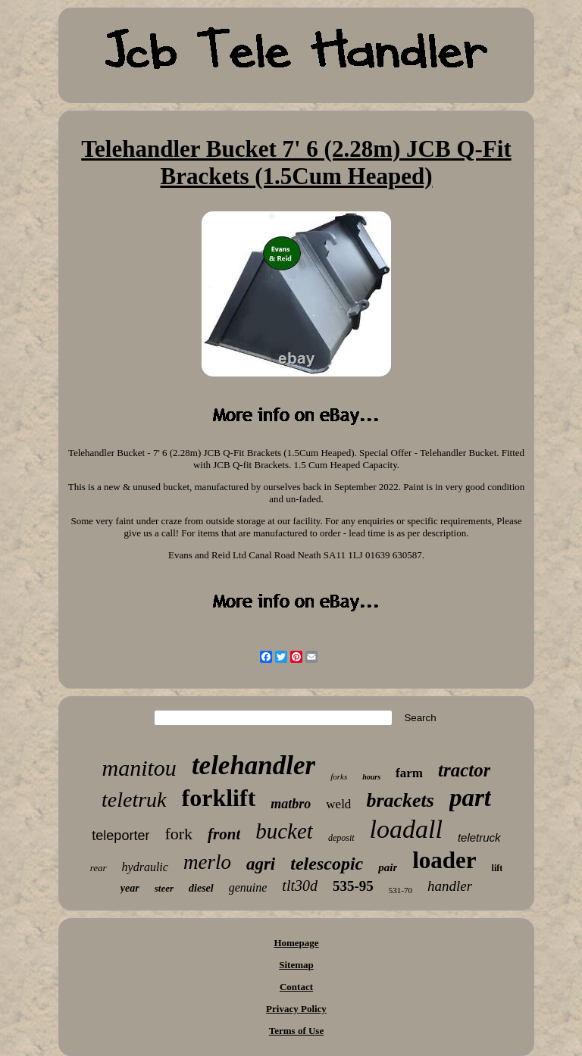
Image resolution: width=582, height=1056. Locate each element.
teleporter (120, 835)
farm (409, 773)
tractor (464, 770)
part (470, 797)
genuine (248, 887)
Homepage (296, 942)
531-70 (400, 890)
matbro (291, 803)
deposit (341, 838)
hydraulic (145, 867)
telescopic (326, 863)
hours (371, 777)
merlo (207, 862)
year (129, 888)
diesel (201, 888)
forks (338, 776)
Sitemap (296, 964)
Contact (296, 986)
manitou (139, 767)
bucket (284, 831)
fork (178, 833)
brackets (400, 800)
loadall (406, 829)
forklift (219, 797)
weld (338, 804)
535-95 (353, 886)
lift (497, 868)
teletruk (134, 799)
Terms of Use (296, 1030)
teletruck (479, 837)
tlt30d (300, 885)
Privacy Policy (296, 1008)
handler (449, 886)
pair (387, 867)
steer (164, 888)
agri (260, 863)
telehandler (253, 765)
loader (444, 860)
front (224, 834)
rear (98, 867)
